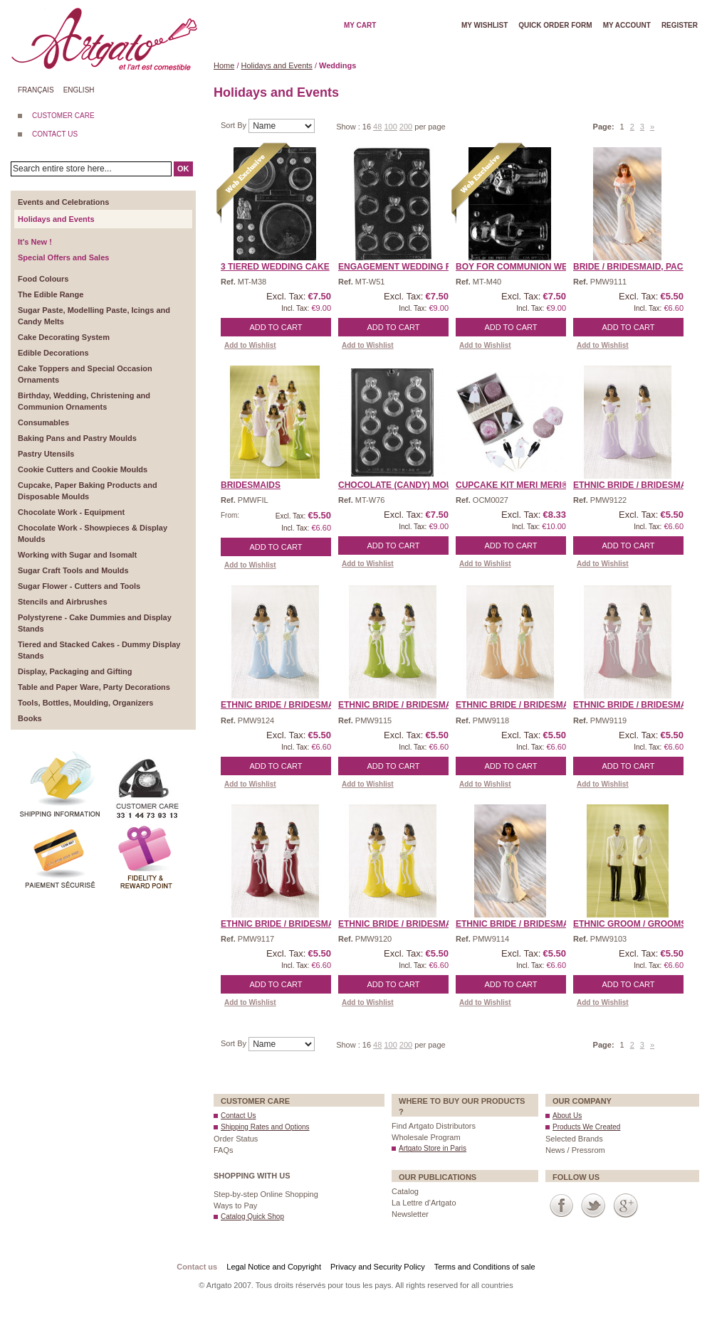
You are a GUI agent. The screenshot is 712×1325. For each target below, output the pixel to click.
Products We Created (586, 1127)
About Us (567, 1115)
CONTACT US (55, 134)
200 (405, 126)
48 (377, 126)
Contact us (197, 1266)
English (79, 90)
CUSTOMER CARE (63, 115)
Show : (349, 126)
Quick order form (555, 25)
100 (390, 126)
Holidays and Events (277, 65)
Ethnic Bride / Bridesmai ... (635, 485)
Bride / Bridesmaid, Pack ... (635, 267)
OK (183, 168)
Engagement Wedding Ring (402, 267)
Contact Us (238, 1115)
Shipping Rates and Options (265, 1127)
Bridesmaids (251, 485)
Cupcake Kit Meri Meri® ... (516, 485)
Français (36, 90)
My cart (360, 25)
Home (224, 65)
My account (627, 25)
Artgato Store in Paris (432, 1148)
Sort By (234, 125)
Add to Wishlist (250, 345)
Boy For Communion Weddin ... (527, 267)
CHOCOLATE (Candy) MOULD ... (405, 485)
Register (679, 25)
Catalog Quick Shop (252, 1216)
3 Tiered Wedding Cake (275, 267)
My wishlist (484, 25)
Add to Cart (276, 327)
